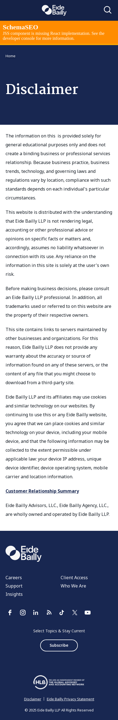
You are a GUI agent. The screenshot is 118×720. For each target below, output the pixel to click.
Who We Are (73, 586)
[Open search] (107, 10)
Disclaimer (32, 698)
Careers (14, 578)
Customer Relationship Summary (42, 491)
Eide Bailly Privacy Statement (70, 698)
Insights (14, 594)
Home (11, 55)
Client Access (74, 578)
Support (14, 586)
